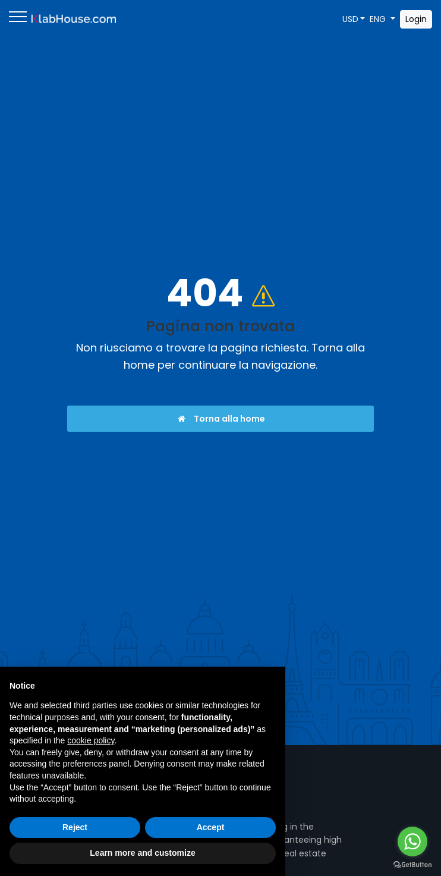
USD (350, 19)
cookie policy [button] (90, 740)
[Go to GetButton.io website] (412, 864)
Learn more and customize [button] (142, 853)
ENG (379, 19)
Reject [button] (74, 827)
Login (416, 19)
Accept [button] (211, 827)
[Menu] (18, 19)
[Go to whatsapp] (412, 841)
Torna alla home (221, 419)
